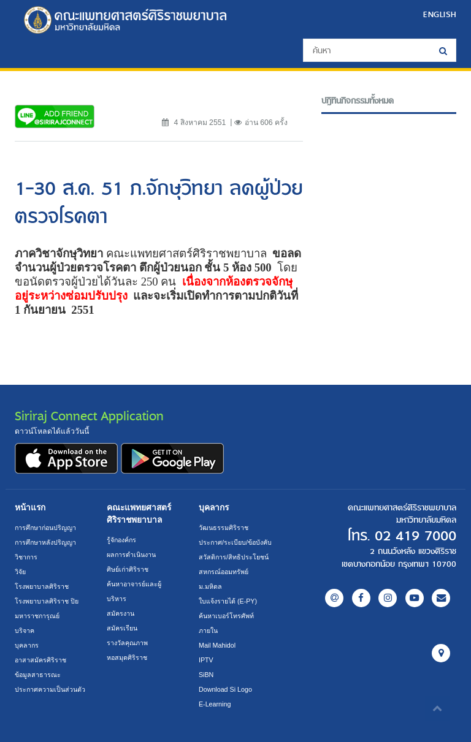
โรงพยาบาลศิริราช (42, 586)
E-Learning (215, 704)
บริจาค (24, 630)
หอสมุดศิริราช (127, 657)
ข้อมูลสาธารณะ (38, 674)
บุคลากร (27, 645)
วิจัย (20, 571)
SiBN (206, 674)
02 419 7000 (415, 536)
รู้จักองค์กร (121, 539)
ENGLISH (439, 14)
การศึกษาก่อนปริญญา (45, 527)
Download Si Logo (225, 689)
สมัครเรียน (122, 628)
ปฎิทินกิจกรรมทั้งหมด (357, 101)
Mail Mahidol (217, 645)
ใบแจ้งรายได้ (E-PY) (228, 601)
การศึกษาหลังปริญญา (45, 542)
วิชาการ (26, 557)
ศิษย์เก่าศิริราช (127, 569)
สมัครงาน (120, 613)
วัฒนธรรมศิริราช (223, 527)
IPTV (206, 660)
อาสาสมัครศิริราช (40, 660)
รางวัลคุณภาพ (127, 642)
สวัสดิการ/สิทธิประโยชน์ (234, 557)
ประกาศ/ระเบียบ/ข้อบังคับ (235, 542)
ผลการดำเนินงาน (131, 554)
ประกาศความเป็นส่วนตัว (50, 689)
